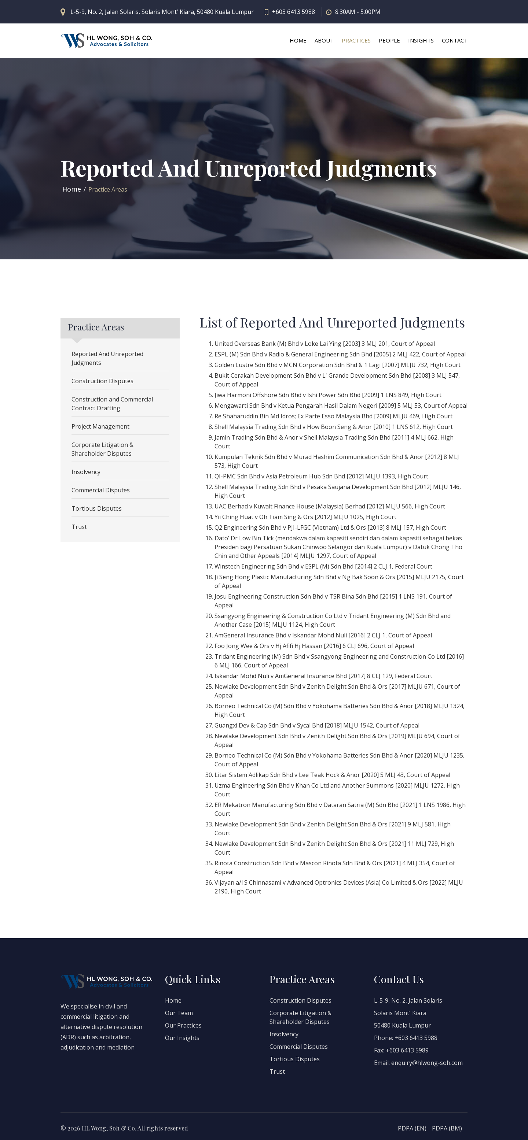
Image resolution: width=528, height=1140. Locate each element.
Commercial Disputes (101, 490)
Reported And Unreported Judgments (107, 358)
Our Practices (183, 1025)
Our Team (179, 1013)
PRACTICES (356, 40)
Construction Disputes (102, 381)
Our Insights (182, 1038)
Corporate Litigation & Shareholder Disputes (102, 449)
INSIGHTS (421, 40)
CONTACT (454, 40)
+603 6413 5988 (293, 12)
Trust (79, 527)
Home (71, 189)
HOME (298, 40)
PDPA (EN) (412, 1128)
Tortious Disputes (97, 508)
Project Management (100, 426)
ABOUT (324, 40)
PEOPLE (389, 40)
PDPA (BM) (447, 1128)
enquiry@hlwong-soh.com (427, 1063)
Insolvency (86, 472)
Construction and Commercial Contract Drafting (112, 403)
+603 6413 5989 (407, 1050)
